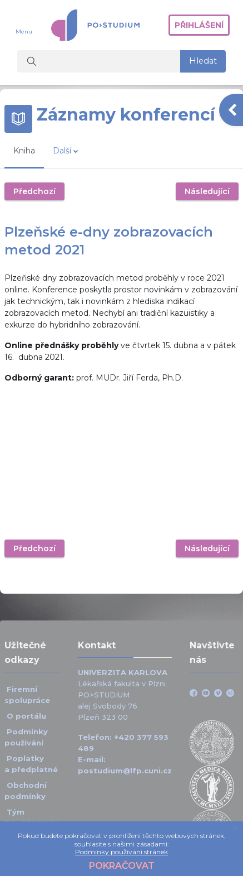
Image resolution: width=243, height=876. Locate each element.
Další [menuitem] (62, 151)
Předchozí (34, 191)
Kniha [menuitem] (24, 151)
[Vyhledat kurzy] (99, 61)
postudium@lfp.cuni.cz (125, 770)
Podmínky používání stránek (121, 852)
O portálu (26, 715)
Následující (207, 191)
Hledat (203, 61)
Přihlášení (199, 25)
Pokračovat (122, 865)
